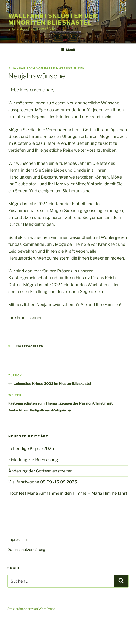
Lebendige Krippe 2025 (31, 448)
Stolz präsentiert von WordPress (31, 609)
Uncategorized (29, 346)
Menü (68, 50)
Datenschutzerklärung (26, 549)
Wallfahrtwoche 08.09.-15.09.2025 (42, 482)
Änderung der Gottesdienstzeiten (40, 471)
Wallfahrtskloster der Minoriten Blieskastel (53, 19)
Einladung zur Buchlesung (33, 459)
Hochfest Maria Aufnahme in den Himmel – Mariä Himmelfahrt (67, 493)
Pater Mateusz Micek (64, 68)
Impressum (17, 539)
